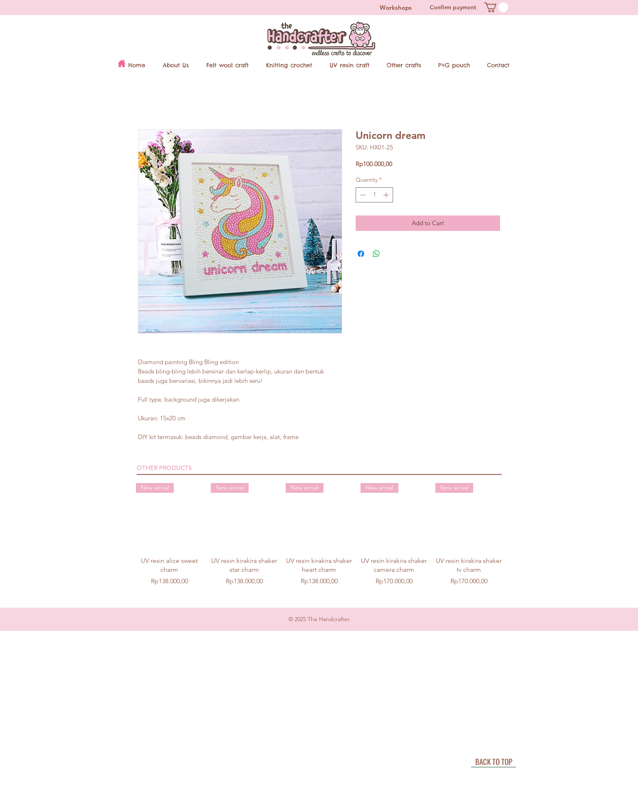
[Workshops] (395, 7)
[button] (496, 7)
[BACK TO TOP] (493, 761)
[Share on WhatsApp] (376, 254)
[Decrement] (362, 195)
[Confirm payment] (452, 7)
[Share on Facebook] (361, 254)
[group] (319, 539)
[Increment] (387, 195)
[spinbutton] (374, 195)
